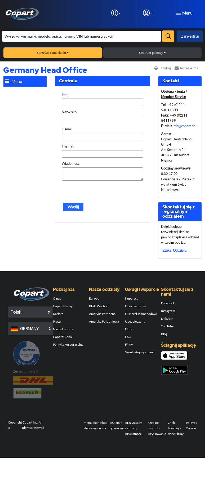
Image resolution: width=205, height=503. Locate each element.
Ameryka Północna (102, 314)
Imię (65, 94)
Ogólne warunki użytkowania (157, 428)
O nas (57, 298)
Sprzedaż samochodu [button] (53, 53)
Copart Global (63, 337)
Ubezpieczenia (135, 306)
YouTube (167, 326)
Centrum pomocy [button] (152, 53)
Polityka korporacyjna (68, 344)
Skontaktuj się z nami (139, 352)
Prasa (57, 321)
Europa (94, 298)
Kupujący (131, 298)
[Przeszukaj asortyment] (81, 36)
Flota (128, 329)
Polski (17, 312)
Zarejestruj (190, 36)
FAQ (128, 337)
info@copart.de (184, 126)
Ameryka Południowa (104, 321)
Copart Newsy (63, 306)
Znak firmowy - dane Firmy (176, 428)
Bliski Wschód (99, 306)
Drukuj (162, 68)
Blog (164, 334)
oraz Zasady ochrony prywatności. (134, 428)
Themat (68, 146)
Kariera (58, 314)
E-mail (67, 129)
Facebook (168, 303)
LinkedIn (167, 319)
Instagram (168, 311)
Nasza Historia (63, 329)
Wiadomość (70, 163)
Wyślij (73, 206)
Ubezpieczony (135, 321)
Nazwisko (69, 112)
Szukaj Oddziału (174, 250)
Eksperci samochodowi (141, 314)
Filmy (129, 344)
